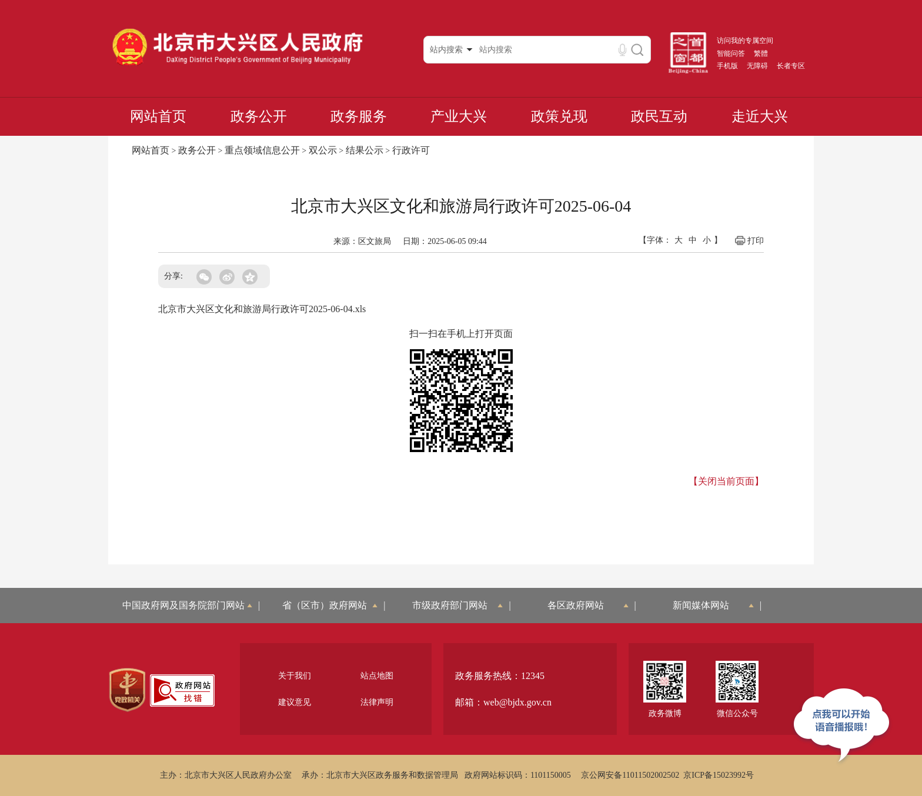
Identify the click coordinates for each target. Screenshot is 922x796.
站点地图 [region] (376, 675)
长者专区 (791, 66)
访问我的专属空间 (745, 40)
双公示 (323, 150)
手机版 (727, 66)
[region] (127, 690)
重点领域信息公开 (262, 150)
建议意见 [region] (294, 702)
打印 (749, 240)
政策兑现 (559, 116)
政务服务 (358, 116)
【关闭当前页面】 (726, 481)
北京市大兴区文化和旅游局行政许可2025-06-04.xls (262, 309)
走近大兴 (759, 116)
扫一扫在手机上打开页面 (461, 334)
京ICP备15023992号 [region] (718, 775)
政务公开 (258, 116)
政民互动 (659, 116)
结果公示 (364, 150)
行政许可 (411, 150)
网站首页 (158, 116)
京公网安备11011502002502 (630, 775)
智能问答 (731, 53)
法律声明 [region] (376, 702)
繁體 (761, 53)
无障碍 (757, 66)
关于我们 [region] (294, 675)
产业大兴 (458, 116)
